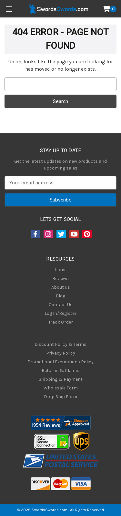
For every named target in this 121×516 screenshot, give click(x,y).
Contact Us (61, 304)
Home (60, 270)
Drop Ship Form (60, 396)
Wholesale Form (61, 388)
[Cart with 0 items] (110, 9)
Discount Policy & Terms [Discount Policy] (60, 344)
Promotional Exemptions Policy (60, 362)
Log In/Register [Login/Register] (60, 313)
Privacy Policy (60, 353)
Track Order (60, 322)
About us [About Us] (60, 287)
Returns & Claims (60, 370)
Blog (60, 296)
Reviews (60, 278)
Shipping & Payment (61, 379)
